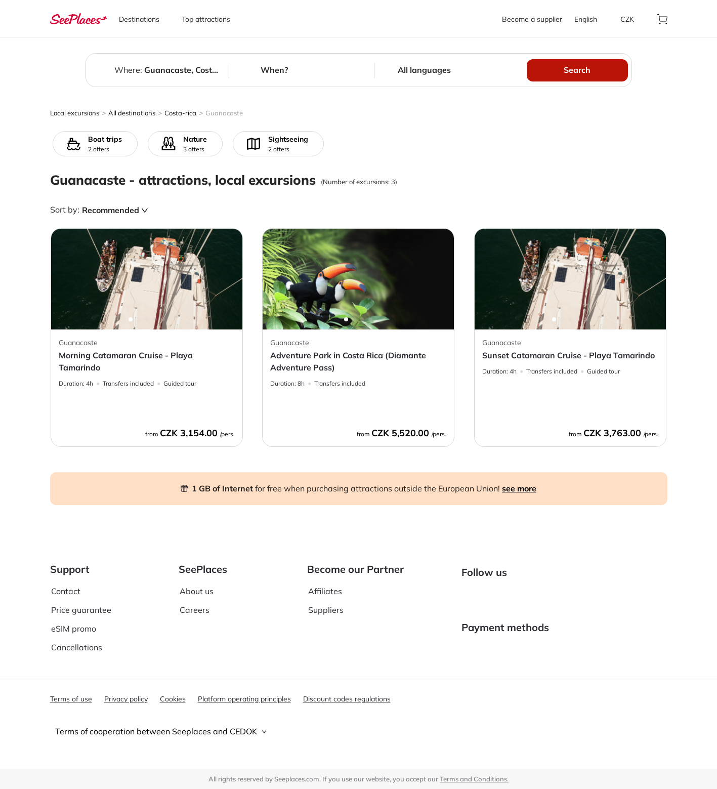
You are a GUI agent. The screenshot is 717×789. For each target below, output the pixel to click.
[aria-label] (78, 19)
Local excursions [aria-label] (74, 113)
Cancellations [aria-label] (76, 640)
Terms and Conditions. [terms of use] (474, 779)
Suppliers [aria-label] (326, 602)
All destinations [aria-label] (131, 113)
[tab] (358, 731)
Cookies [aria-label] (173, 698)
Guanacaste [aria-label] (224, 113)
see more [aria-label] (519, 488)
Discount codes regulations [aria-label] (347, 698)
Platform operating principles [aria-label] (244, 698)
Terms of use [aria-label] (71, 698)
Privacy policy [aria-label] (126, 698)
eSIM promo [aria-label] (73, 621)
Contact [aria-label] (65, 583)
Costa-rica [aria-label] (180, 113)
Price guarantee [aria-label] (81, 602)
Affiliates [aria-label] (325, 583)
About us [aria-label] (197, 583)
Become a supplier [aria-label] (532, 19)
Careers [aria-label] (194, 602)
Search (577, 70)
